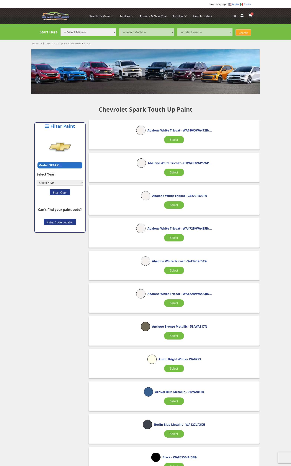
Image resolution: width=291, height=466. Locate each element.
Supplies (179, 16)
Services (126, 16)
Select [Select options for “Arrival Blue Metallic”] (229, 251)
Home (35, 43)
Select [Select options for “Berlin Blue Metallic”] (116, 299)
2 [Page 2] (148, 365)
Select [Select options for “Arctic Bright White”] (173, 251)
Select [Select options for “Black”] (173, 297)
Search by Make (101, 16)
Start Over (60, 193)
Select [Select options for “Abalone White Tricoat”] (116, 155)
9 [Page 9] (199, 365)
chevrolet (76, 43)
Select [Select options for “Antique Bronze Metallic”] (116, 251)
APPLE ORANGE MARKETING (192, 462)
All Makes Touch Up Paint (55, 43)
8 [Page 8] (189, 365)
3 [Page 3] (157, 365)
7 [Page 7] (180, 365)
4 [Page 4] (167, 365)
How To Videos (202, 16)
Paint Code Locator (60, 222)
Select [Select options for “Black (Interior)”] (173, 345)
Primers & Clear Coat (153, 16)
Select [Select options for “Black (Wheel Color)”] (229, 347)
